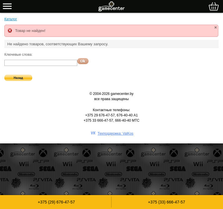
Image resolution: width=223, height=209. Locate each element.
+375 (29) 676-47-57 (56, 202)
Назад (18, 78)
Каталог (10, 19)
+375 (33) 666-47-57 (166, 202)
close (216, 27)
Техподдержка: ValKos (115, 133)
